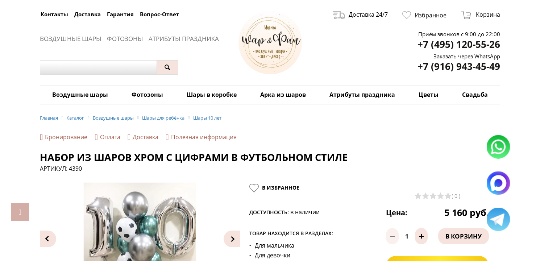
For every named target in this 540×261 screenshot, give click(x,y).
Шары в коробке (212, 95)
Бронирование (63, 137)
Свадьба (475, 95)
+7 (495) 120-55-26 (459, 44)
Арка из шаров (283, 95)
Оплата (107, 137)
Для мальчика (274, 246)
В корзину (463, 236)
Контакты (54, 14)
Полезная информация (201, 137)
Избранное (424, 15)
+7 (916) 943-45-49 (459, 66)
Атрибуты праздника (184, 39)
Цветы (429, 95)
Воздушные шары (70, 39)
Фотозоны (125, 39)
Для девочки (272, 255)
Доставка (87, 14)
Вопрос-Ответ (159, 14)
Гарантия (120, 14)
